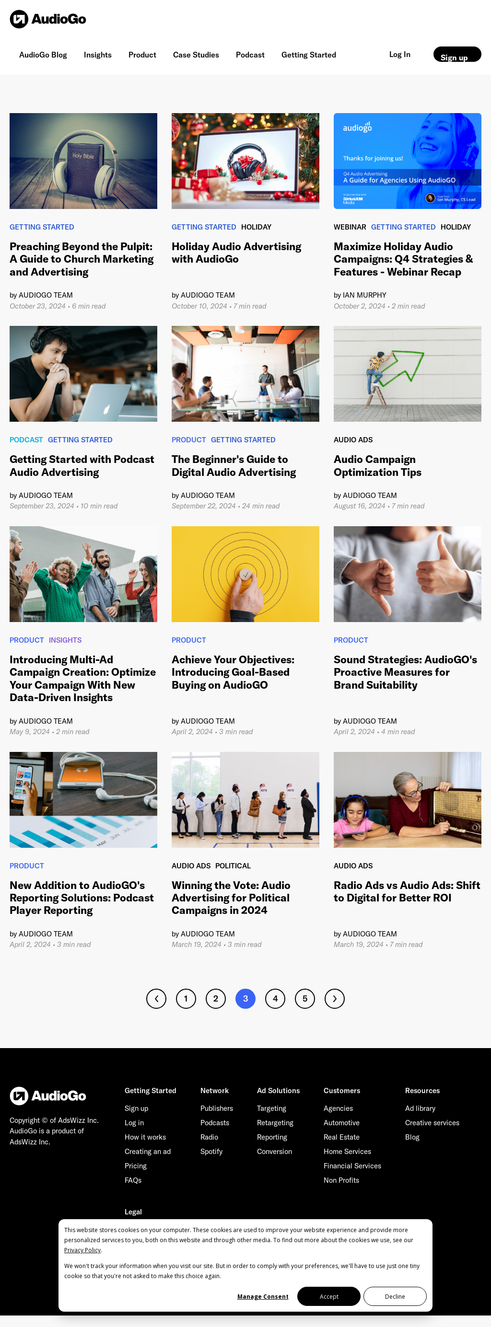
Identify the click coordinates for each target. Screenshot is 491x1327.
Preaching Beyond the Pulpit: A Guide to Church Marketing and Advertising (81, 259)
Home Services (347, 1151)
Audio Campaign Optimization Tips (377, 465)
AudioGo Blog (43, 54)
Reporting (272, 1137)
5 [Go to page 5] (305, 998)
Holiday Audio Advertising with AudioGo (236, 252)
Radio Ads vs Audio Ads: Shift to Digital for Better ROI (407, 891)
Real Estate (342, 1137)
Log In (399, 54)
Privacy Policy (82, 1250)
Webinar (350, 227)
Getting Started (308, 54)
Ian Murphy (364, 295)
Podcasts (214, 1122)
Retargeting (275, 1122)
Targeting (271, 1108)
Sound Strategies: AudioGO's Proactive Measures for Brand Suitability (405, 672)
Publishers (216, 1108)
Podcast (250, 54)
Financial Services (352, 1165)
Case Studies (196, 54)
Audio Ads (353, 439)
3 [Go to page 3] (245, 998)
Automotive (342, 1122)
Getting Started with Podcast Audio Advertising (82, 465)
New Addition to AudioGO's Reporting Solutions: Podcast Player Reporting (82, 897)
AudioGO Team (46, 295)
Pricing (136, 1165)
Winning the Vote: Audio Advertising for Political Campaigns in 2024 (231, 897)
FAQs (133, 1180)
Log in (134, 1122)
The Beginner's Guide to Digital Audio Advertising (234, 465)
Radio (209, 1137)
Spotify (211, 1151)
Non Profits (341, 1180)
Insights (98, 54)
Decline (395, 1296)
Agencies (338, 1108)
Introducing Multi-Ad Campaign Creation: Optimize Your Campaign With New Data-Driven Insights (83, 678)
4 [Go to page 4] (275, 998)
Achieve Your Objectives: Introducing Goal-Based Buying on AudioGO (233, 672)
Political (233, 865)
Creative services (432, 1122)
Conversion (274, 1151)
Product (142, 54)
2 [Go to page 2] (215, 998)
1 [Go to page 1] (186, 998)
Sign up (454, 57)
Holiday (256, 227)
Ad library (420, 1108)
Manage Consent (263, 1296)
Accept (329, 1296)
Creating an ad (148, 1151)
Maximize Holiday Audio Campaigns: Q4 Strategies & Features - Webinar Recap (403, 259)
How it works (145, 1137)
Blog (412, 1137)
